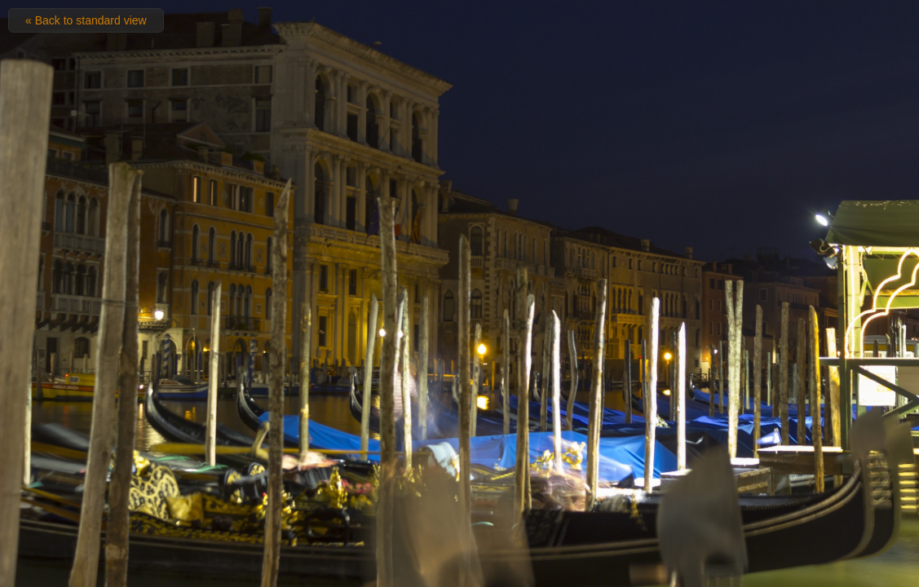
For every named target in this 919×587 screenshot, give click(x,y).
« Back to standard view (86, 20)
